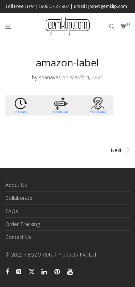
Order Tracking (22, 224)
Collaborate (18, 197)
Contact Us (18, 237)
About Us (16, 185)
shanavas (50, 77)
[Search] (111, 26)
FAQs (11, 211)
